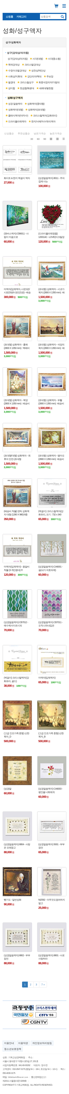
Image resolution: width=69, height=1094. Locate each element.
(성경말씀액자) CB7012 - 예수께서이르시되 (16, 624)
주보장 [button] (49, 76)
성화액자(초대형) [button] (36, 109)
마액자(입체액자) (46, 677)
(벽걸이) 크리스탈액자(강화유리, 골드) (16, 679)
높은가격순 (56, 133)
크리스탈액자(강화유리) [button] (45, 115)
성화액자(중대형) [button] (35, 103)
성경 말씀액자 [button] (15, 103)
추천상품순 (24, 133)
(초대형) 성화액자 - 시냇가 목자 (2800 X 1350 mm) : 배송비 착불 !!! (51, 291)
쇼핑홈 (9, 16)
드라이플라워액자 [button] (17, 121)
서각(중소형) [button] (54, 58)
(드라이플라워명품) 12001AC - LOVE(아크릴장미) (51, 235)
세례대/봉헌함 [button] (46, 88)
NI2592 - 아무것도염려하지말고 (51, 901)
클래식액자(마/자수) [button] (18, 115)
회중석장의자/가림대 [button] (49, 82)
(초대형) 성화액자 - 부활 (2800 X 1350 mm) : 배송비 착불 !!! (51, 402)
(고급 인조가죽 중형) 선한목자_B (51, 735)
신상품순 (9, 133)
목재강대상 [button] (13, 64)
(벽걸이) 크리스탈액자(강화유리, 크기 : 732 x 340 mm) (50, 513)
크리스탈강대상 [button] (32, 64)
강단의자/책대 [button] (34, 76)
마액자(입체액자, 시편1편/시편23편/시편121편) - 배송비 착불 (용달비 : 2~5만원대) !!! (17, 291)
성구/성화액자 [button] (13, 42)
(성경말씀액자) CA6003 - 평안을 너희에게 (50, 790)
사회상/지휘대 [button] (15, 76)
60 (38, 139)
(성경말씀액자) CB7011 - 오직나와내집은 (50, 624)
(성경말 (7, 788)
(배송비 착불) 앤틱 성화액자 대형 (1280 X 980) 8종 (16, 513)
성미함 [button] (11, 88)
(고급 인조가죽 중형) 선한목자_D (16, 735)
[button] (15, 98)
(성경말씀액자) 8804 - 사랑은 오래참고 (17, 846)
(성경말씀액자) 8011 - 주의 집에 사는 (51, 180)
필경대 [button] (11, 82)
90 (44, 139)
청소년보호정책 (12, 1049)
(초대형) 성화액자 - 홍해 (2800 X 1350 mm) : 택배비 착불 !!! (17, 346)
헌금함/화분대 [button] (27, 88)
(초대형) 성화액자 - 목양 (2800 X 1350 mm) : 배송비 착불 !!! (17, 402)
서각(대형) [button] (38, 58)
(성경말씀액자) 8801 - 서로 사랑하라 (51, 957)
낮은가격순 (40, 133)
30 (31, 139)
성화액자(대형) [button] (15, 109)
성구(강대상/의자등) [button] (18, 52)
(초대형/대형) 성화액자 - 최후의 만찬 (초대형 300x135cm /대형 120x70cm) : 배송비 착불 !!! (17, 457)
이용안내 (9, 1043)
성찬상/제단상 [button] (38, 70)
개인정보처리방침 (42, 1043)
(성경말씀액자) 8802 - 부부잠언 (17, 957)
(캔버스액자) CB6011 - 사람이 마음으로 (16, 235)
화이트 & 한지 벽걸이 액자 (17, 178)
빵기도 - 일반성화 (12, 899)
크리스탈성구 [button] (27, 82)
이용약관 (23, 1043)
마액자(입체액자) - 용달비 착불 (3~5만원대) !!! (16, 568)
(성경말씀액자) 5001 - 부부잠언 (51, 846)
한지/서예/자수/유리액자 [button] (43, 121)
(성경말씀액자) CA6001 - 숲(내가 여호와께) (50, 568)
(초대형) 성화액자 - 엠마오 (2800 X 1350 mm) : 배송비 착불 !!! (51, 457)
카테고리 (21, 16)
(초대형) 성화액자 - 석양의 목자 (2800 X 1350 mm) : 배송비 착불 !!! (51, 346)
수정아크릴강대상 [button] (17, 70)
